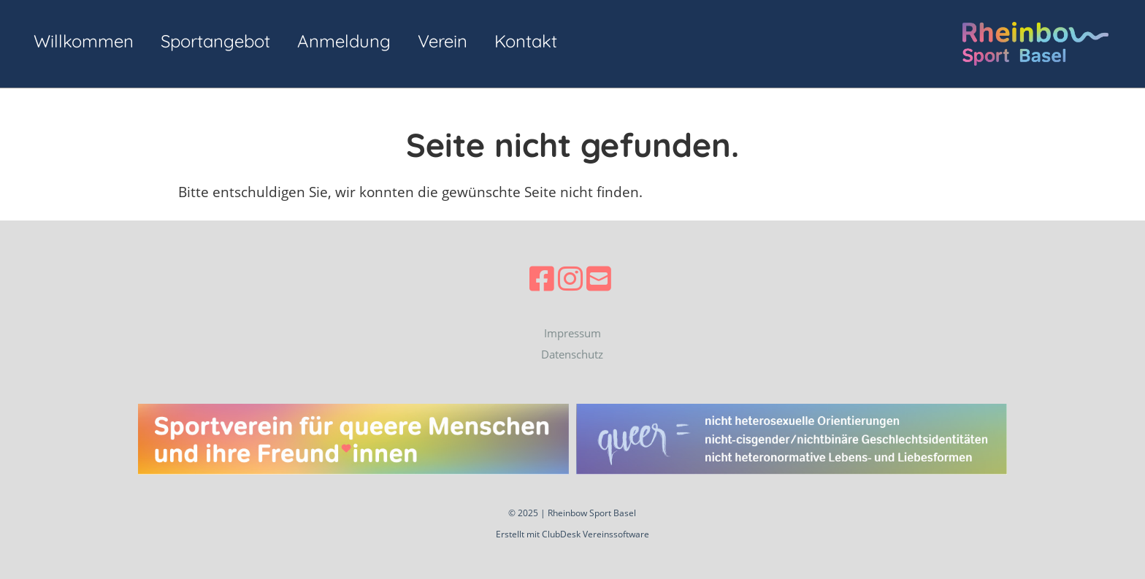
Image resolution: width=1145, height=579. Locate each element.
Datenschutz (572, 354)
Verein (442, 41)
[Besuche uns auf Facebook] (541, 278)
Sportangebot (215, 41)
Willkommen (84, 41)
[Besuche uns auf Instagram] (570, 278)
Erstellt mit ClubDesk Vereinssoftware (572, 534)
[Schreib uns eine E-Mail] (598, 278)
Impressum (572, 333)
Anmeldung (344, 41)
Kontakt (525, 41)
